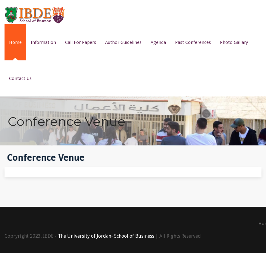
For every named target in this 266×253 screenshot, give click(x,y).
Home (15, 42)
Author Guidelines (123, 42)
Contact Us (20, 78)
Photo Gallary (234, 42)
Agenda (158, 42)
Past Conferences (193, 42)
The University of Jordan (84, 236)
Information (43, 42)
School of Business (134, 236)
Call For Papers (80, 42)
